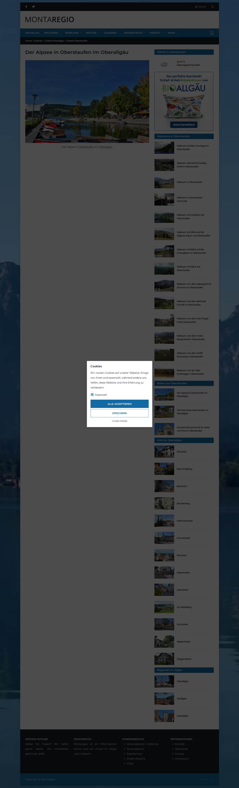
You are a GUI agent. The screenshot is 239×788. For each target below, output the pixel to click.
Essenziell (101, 394)
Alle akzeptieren (120, 403)
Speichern (119, 413)
